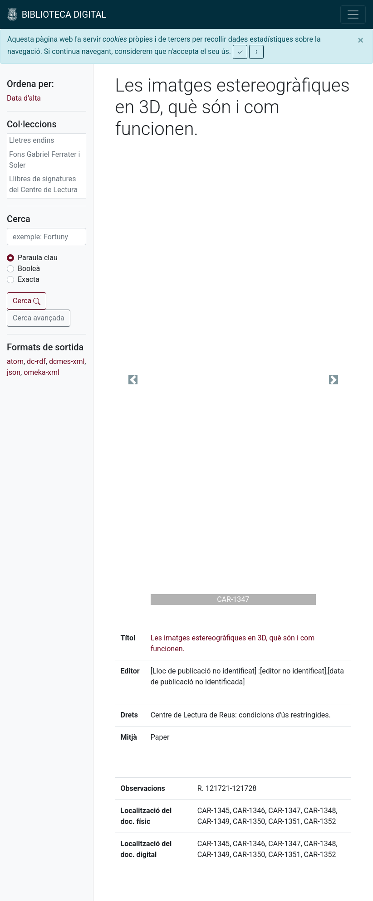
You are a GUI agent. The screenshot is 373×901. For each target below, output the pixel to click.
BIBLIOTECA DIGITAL (56, 14)
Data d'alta (24, 98)
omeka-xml (41, 372)
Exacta (28, 279)
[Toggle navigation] (353, 14)
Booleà (29, 268)
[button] (133, 380)
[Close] (360, 40)
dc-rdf (36, 361)
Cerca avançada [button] (38, 318)
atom (15, 361)
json (13, 372)
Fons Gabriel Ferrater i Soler (44, 160)
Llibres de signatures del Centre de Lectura (43, 184)
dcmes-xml (66, 361)
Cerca (26, 300)
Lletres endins (31, 140)
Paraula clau (38, 257)
